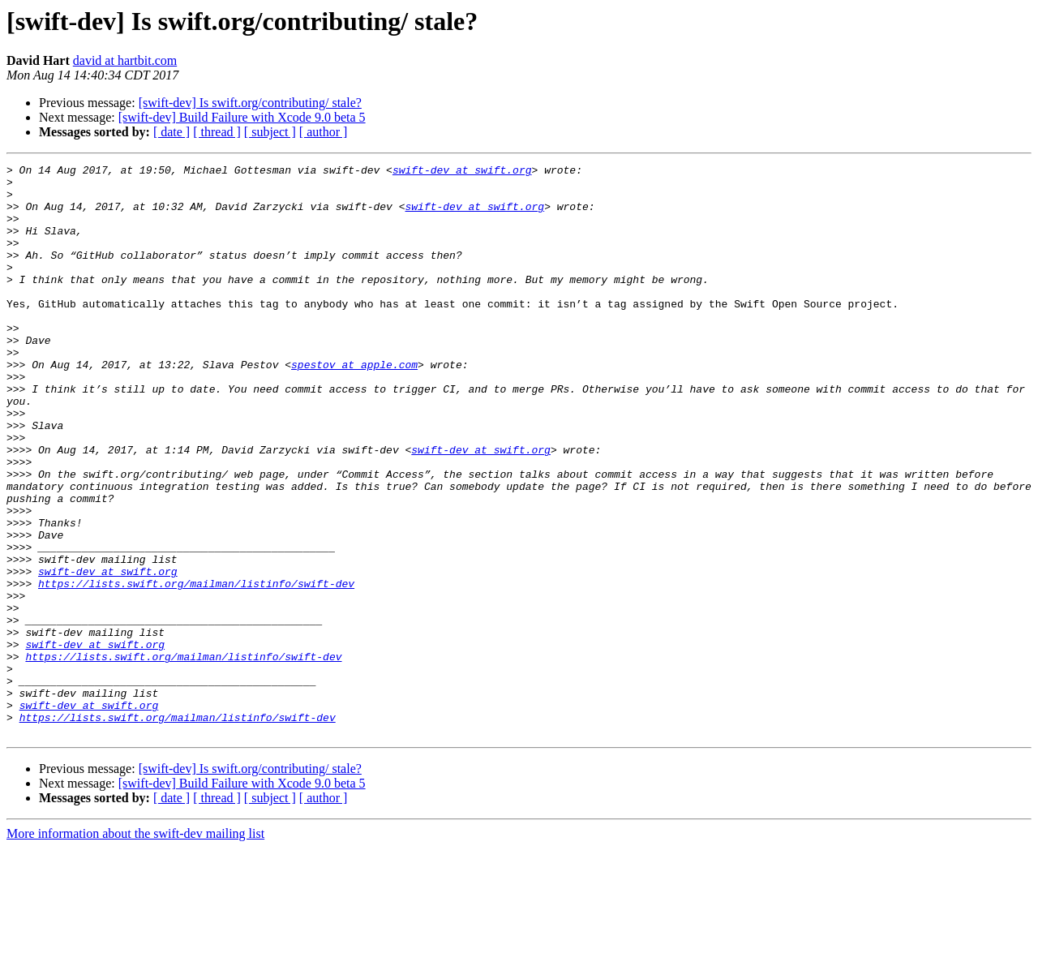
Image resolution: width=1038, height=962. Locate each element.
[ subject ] (270, 132)
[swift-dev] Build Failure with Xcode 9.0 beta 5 (242, 117)
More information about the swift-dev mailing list (135, 948)
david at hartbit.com (125, 60)
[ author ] (323, 132)
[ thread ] (217, 132)
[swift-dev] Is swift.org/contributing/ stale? (250, 103)
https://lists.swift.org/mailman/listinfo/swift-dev (196, 668)
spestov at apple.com (354, 405)
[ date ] (171, 132)
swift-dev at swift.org (462, 172)
